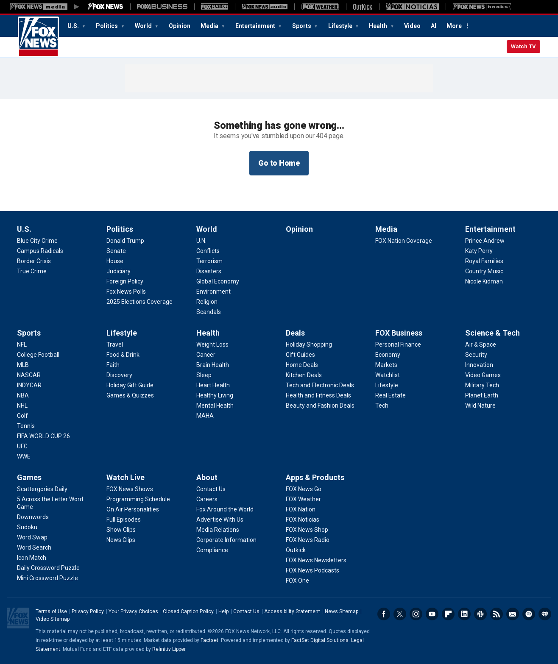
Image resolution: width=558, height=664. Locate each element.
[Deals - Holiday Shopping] (309, 344)
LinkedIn (464, 614)
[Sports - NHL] (22, 405)
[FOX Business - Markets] (386, 364)
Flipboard (448, 614)
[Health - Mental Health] (215, 405)
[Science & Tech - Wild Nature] (480, 405)
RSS (496, 614)
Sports (302, 25)
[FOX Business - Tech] (381, 405)
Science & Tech (492, 332)
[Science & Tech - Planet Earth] (481, 395)
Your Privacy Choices (133, 611)
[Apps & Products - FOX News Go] (303, 489)
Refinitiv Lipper (168, 649)
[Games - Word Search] (34, 547)
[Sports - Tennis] (26, 425)
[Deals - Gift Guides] (300, 354)
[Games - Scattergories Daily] (42, 489)
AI (433, 25)
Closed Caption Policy (188, 611)
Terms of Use (51, 611)
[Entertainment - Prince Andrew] (485, 240)
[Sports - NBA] (23, 395)
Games (29, 477)
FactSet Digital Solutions (320, 640)
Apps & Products (315, 477)
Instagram (416, 614)
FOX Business (398, 332)
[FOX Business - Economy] (387, 354)
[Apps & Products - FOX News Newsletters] (316, 560)
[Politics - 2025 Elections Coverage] (139, 301)
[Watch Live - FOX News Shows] (129, 489)
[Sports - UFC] (22, 446)
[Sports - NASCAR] (29, 375)
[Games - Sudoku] (27, 527)
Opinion (179, 25)
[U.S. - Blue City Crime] (37, 240)
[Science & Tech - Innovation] (479, 364)
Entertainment (255, 25)
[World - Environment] (213, 291)
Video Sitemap (53, 619)
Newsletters (512, 614)
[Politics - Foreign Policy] (124, 281)
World (144, 25)
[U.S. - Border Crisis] (34, 261)
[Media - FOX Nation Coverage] (403, 240)
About (207, 477)
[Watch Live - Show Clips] (121, 529)
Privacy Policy (88, 611)
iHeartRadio (544, 614)
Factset (209, 640)
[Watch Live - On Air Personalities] (132, 509)
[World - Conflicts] (208, 250)
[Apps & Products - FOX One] (297, 580)
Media (210, 25)
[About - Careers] (207, 499)
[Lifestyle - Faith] (113, 364)
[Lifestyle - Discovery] (119, 375)
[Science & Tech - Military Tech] (482, 385)
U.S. (73, 25)
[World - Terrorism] (209, 261)
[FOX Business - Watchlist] (387, 375)
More (454, 25)
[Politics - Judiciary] (118, 271)
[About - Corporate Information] (226, 539)
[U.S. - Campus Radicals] (40, 250)
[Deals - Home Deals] (302, 364)
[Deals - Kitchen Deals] (304, 375)
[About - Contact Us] (211, 489)
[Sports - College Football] (38, 354)
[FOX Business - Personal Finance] (398, 344)
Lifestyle (341, 25)
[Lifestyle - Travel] (114, 344)
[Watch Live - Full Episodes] (123, 519)
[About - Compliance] (212, 550)
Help (223, 611)
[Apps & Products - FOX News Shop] (307, 529)
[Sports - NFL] (22, 344)
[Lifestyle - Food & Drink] (123, 354)
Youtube (432, 614)
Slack (480, 614)
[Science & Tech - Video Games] (483, 375)
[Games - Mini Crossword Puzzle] (47, 578)
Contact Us (246, 611)
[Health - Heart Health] (213, 385)
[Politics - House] (114, 261)
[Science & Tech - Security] (476, 354)
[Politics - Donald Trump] (125, 240)
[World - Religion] (207, 301)
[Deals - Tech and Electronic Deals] (320, 385)
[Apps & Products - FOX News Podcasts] (312, 570)
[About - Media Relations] (217, 529)
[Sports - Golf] (22, 415)
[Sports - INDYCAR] (29, 385)
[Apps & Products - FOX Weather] (303, 499)
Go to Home (279, 162)
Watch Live (125, 477)
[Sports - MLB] (23, 364)
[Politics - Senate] (116, 250)
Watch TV (523, 46)
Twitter (399, 614)
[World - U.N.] (201, 240)
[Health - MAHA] (205, 415)
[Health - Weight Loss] (212, 344)
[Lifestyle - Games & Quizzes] (130, 395)
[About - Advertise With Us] (219, 519)
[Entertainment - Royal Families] (484, 261)
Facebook (383, 614)
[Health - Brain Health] (212, 364)
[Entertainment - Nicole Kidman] (484, 281)
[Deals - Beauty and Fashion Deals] (320, 405)
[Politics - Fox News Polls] (126, 291)
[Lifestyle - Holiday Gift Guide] (129, 385)
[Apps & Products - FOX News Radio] (307, 539)
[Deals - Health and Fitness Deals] (318, 395)
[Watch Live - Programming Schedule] (138, 499)
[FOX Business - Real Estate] (390, 395)
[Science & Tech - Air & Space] (480, 344)
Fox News (38, 37)
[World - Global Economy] (217, 281)
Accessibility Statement (292, 611)
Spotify (528, 614)
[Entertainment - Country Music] (484, 271)
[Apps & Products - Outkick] (296, 550)
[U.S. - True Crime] (32, 271)
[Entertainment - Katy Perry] (479, 250)
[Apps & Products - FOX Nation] (300, 509)
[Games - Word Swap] (32, 537)
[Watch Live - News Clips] (120, 539)
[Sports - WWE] (24, 456)
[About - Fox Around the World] (225, 509)
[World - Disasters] (208, 271)
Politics (107, 25)
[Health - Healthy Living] (214, 395)
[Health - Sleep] (204, 375)
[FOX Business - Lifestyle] (386, 385)
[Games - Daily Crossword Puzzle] (48, 567)
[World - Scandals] (208, 311)
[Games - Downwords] (33, 517)
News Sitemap (341, 611)
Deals (295, 332)
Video (412, 25)
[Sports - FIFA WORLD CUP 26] (43, 436)
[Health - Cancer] (205, 354)
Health (378, 25)
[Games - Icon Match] (31, 557)
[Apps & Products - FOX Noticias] (302, 519)
